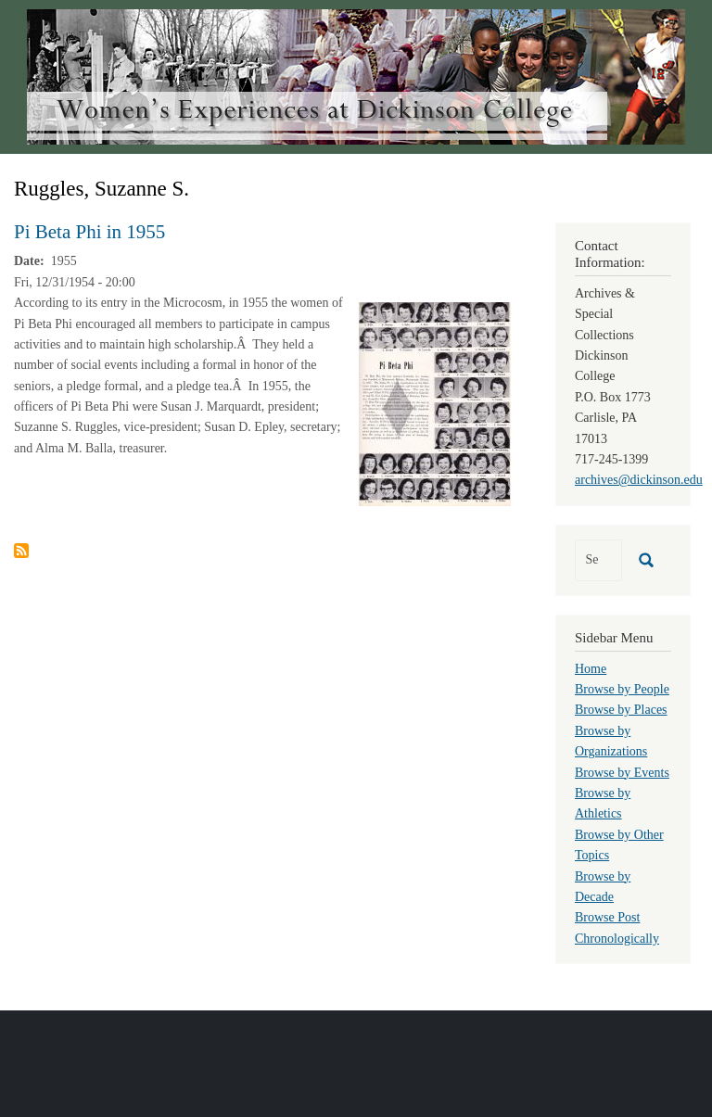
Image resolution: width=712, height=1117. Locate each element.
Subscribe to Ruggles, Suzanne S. (21, 550)
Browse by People (622, 689)
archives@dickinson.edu (639, 480)
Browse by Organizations (611, 741)
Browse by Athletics (602, 803)
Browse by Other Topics (619, 845)
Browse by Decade (602, 886)
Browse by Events (622, 773)
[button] (435, 403)
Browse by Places (621, 710)
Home (590, 669)
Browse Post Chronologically (617, 927)
